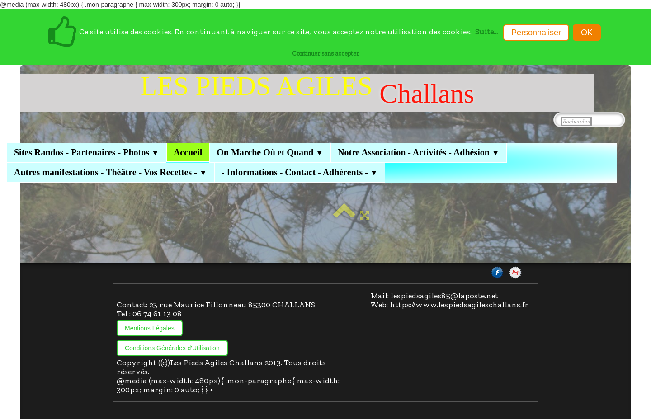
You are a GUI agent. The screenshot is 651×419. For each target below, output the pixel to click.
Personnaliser (536, 32)
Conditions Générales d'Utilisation (172, 348)
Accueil (188, 152)
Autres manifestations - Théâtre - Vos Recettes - (110, 172)
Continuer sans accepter (325, 53)
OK (587, 32)
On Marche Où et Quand (270, 152)
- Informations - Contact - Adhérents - (300, 172)
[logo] (307, 93)
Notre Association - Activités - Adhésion (419, 152)
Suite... (486, 32)
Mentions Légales (150, 328)
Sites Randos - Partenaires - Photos (86, 152)
